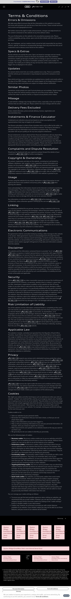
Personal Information (18, 588)
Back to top (60, 518)
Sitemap (18, 591)
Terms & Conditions (52, 588)
